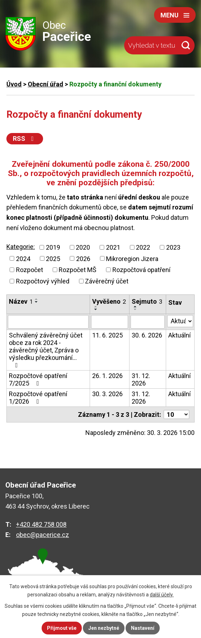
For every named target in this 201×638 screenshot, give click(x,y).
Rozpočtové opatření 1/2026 (38, 397)
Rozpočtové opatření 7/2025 (38, 379)
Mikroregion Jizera (132, 258)
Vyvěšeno (109, 301)
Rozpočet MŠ (77, 269)
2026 (83, 258)
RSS (25, 138)
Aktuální (179, 335)
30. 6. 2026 (147, 335)
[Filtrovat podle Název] (48, 322)
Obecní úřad (45, 84)
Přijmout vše (61, 628)
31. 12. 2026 (141, 379)
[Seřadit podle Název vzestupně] (37, 299)
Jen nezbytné (103, 628)
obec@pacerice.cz (42, 534)
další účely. (162, 594)
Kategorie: (20, 246)
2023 (173, 247)
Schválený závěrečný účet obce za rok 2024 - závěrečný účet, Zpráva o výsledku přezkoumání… (46, 349)
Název (21, 301)
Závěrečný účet (106, 281)
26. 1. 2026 (107, 375)
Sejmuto (147, 301)
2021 (113, 247)
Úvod (14, 84)
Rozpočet (29, 269)
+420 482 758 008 (41, 524)
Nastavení (142, 628)
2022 (143, 247)
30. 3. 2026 (107, 394)
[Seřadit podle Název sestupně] (37, 302)
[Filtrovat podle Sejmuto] (148, 322)
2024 (23, 258)
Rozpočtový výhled (42, 281)
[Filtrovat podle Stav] (180, 321)
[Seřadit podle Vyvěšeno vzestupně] (96, 306)
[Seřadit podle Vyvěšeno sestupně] (96, 309)
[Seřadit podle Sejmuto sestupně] (135, 309)
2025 (53, 258)
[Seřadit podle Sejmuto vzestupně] (135, 306)
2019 (53, 247)
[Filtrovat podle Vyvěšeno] (109, 322)
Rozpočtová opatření (141, 269)
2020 (83, 247)
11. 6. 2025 (107, 335)
